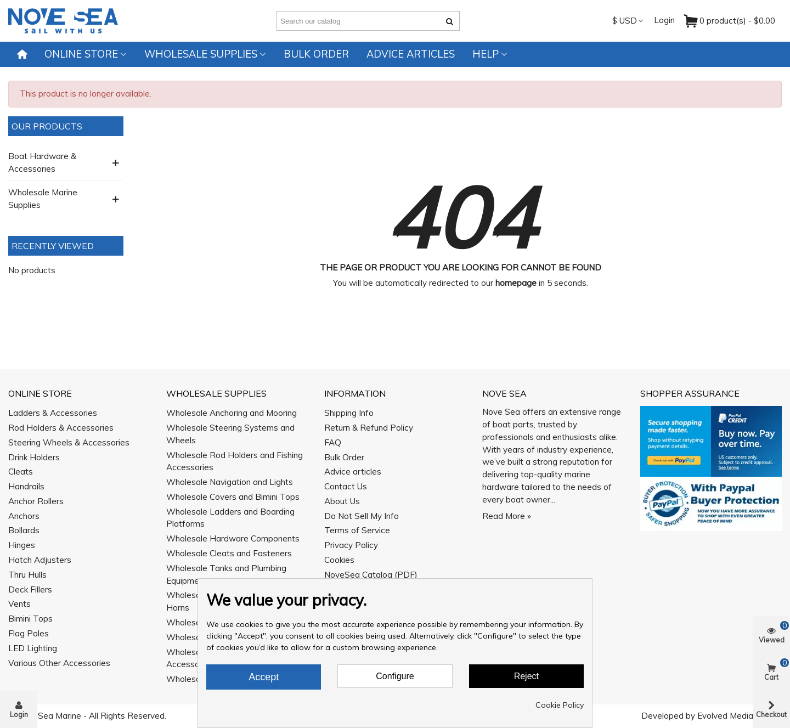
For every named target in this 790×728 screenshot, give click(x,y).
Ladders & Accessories (52, 413)
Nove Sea (504, 393)
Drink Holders (34, 457)
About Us (342, 501)
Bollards (24, 530)
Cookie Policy (559, 705)
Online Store (81, 54)
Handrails (26, 486)
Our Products (47, 126)
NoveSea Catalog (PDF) (370, 574)
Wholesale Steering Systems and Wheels (230, 433)
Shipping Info (349, 413)
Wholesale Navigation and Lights (229, 482)
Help (485, 54)
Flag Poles (28, 633)
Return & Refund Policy (368, 427)
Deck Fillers (30, 589)
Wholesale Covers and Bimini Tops (233, 497)
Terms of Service (357, 530)
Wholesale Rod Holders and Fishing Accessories (234, 461)
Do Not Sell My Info (361, 516)
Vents (19, 604)
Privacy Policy (351, 545)
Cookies (339, 560)
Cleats (20, 471)
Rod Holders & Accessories (61, 427)
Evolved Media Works (738, 715)
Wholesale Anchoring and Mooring (231, 413)
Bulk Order (316, 54)
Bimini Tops (30, 618)
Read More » (506, 516)
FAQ (332, 442)
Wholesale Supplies (200, 54)
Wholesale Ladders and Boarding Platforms (230, 517)
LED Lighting (32, 648)
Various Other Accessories (59, 663)
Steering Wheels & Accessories (68, 442)
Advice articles (410, 54)
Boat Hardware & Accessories (42, 162)
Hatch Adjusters (39, 560)
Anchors (24, 516)
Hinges (21, 545)
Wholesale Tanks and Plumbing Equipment (226, 574)
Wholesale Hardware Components (233, 538)
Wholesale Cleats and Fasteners (229, 553)
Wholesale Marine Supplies (42, 198)
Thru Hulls (27, 574)
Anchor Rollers (36, 501)
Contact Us (345, 486)
